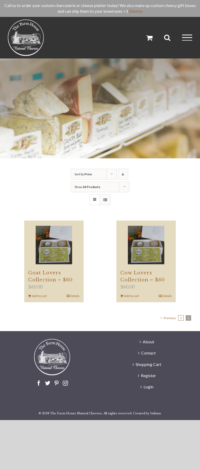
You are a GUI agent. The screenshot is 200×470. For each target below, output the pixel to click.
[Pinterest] (56, 383)
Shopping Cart (148, 364)
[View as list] (105, 200)
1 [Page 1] (181, 318)
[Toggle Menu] (187, 38)
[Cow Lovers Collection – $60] (146, 245)
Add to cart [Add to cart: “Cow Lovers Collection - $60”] (131, 296)
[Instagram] (65, 383)
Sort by (83, 174)
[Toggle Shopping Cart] (149, 37)
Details (75, 296)
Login (148, 386)
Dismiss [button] (136, 11)
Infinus (155, 413)
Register (148, 375)
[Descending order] (123, 174)
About (148, 341)
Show (87, 187)
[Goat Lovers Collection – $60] (54, 245)
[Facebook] (38, 383)
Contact (148, 352)
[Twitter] (47, 383)
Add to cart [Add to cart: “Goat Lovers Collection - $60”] (39, 296)
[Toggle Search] (167, 37)
